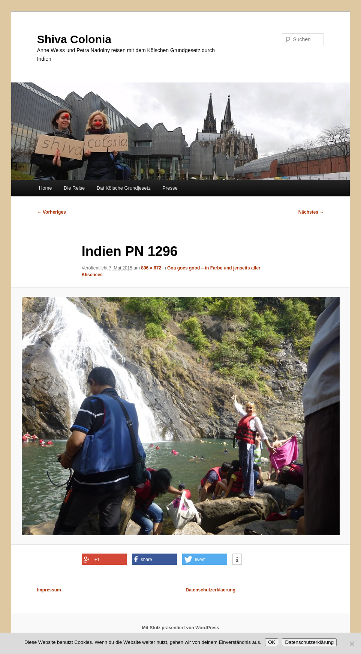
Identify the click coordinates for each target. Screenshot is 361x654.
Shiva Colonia (74, 39)
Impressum (49, 590)
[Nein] (351, 643)
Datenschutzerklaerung (210, 590)
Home (45, 188)
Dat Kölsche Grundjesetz (124, 188)
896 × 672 (151, 268)
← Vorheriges (51, 212)
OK (271, 642)
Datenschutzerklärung (309, 642)
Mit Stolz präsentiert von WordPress (180, 627)
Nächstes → (311, 212)
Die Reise (74, 188)
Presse (169, 188)
